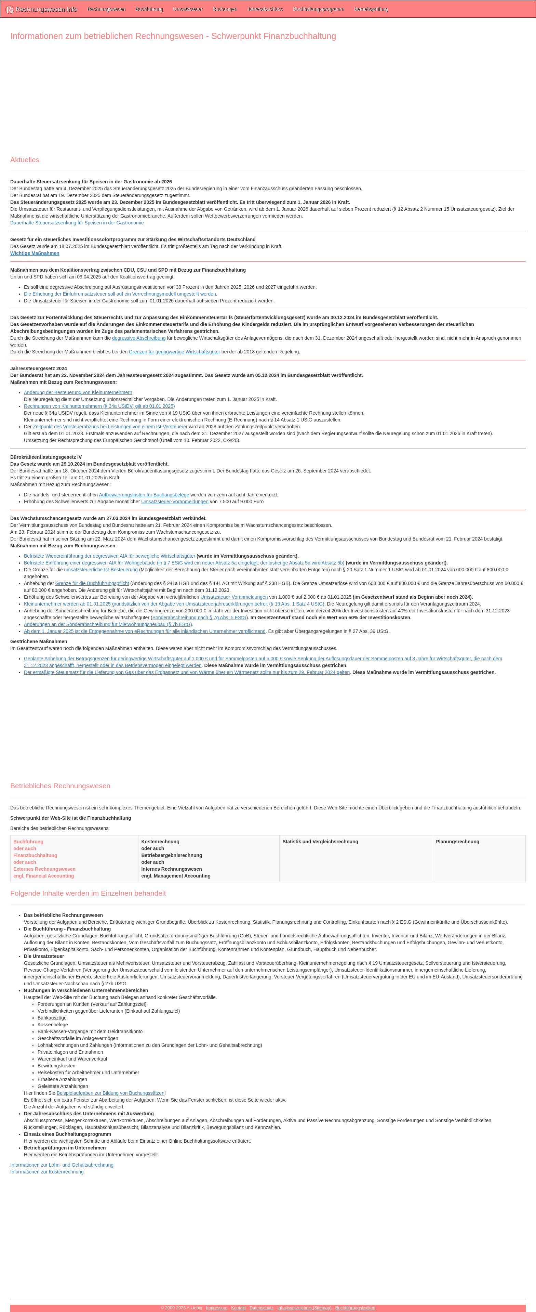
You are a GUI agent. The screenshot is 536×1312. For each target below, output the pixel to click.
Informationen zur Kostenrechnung (47, 1171)
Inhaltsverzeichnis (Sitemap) (304, 1307)
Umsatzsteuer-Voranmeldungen (175, 501)
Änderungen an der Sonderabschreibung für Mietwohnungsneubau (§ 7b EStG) (108, 624)
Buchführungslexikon (355, 1307)
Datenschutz (261, 1307)
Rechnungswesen (106, 9)
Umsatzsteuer (187, 9)
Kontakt (238, 1307)
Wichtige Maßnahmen (34, 253)
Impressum (216, 1307)
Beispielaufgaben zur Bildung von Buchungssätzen (110, 1093)
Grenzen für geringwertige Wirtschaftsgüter (174, 351)
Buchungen (225, 9)
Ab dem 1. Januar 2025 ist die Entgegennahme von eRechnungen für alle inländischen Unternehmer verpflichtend (145, 631)
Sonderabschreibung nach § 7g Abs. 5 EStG (199, 617)
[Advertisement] (215, 101)
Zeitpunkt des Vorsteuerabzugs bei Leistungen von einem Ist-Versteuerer (110, 426)
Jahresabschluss (265, 9)
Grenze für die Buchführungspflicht (92, 583)
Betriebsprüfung (371, 9)
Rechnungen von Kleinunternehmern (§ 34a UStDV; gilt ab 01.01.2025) (99, 406)
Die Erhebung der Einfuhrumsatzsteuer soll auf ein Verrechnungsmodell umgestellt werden (120, 294)
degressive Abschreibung (138, 338)
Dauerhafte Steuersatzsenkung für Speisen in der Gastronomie (77, 222)
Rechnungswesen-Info (41, 9)
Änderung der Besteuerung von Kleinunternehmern (78, 392)
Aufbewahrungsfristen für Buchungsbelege (144, 494)
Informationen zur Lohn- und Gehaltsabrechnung (61, 1165)
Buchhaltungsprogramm (318, 9)
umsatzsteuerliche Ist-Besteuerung (101, 569)
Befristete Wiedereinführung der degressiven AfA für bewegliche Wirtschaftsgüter (109, 556)
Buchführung (148, 9)
